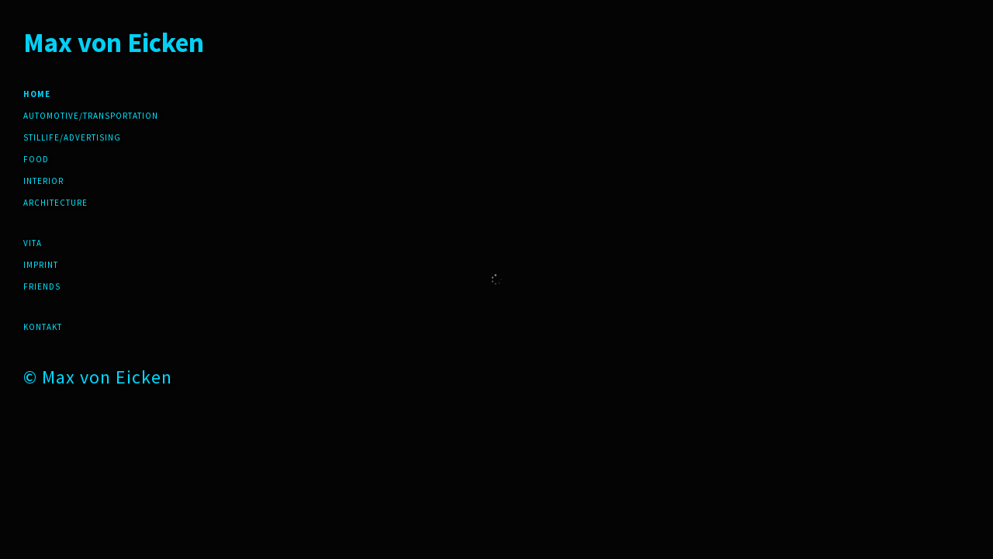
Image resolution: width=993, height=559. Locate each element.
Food (36, 159)
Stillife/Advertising (72, 137)
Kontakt (42, 326)
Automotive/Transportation (90, 115)
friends (42, 286)
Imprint (40, 264)
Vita (32, 243)
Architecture (55, 202)
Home (36, 94)
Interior (43, 180)
